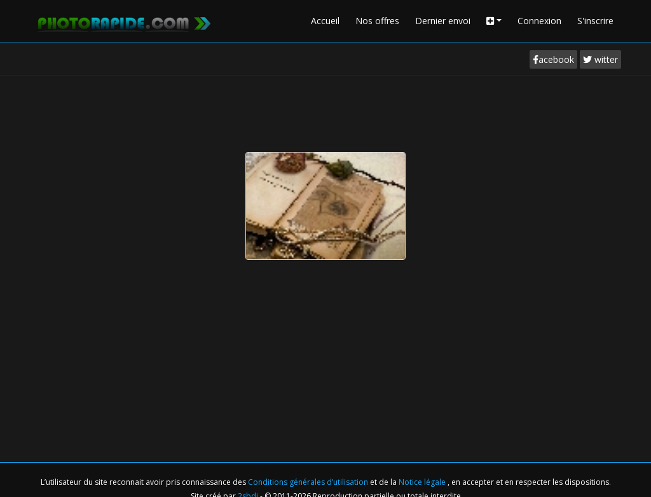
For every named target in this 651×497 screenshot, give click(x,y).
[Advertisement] (325, 110)
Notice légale (423, 482)
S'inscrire (595, 21)
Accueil (325, 21)
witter (600, 59)
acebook (553, 59)
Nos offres (377, 21)
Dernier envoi (442, 21)
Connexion (539, 21)
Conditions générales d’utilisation (309, 482)
